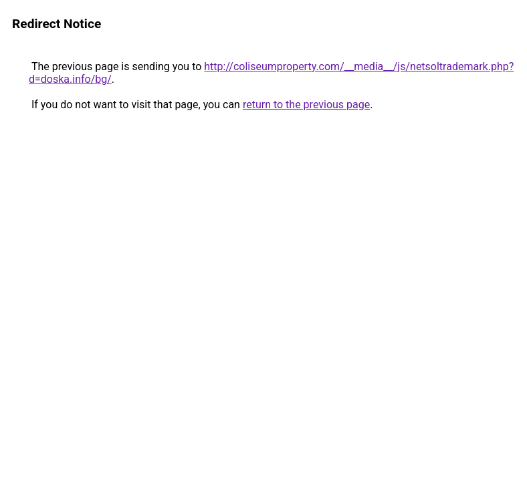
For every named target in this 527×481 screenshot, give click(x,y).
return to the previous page (306, 104)
